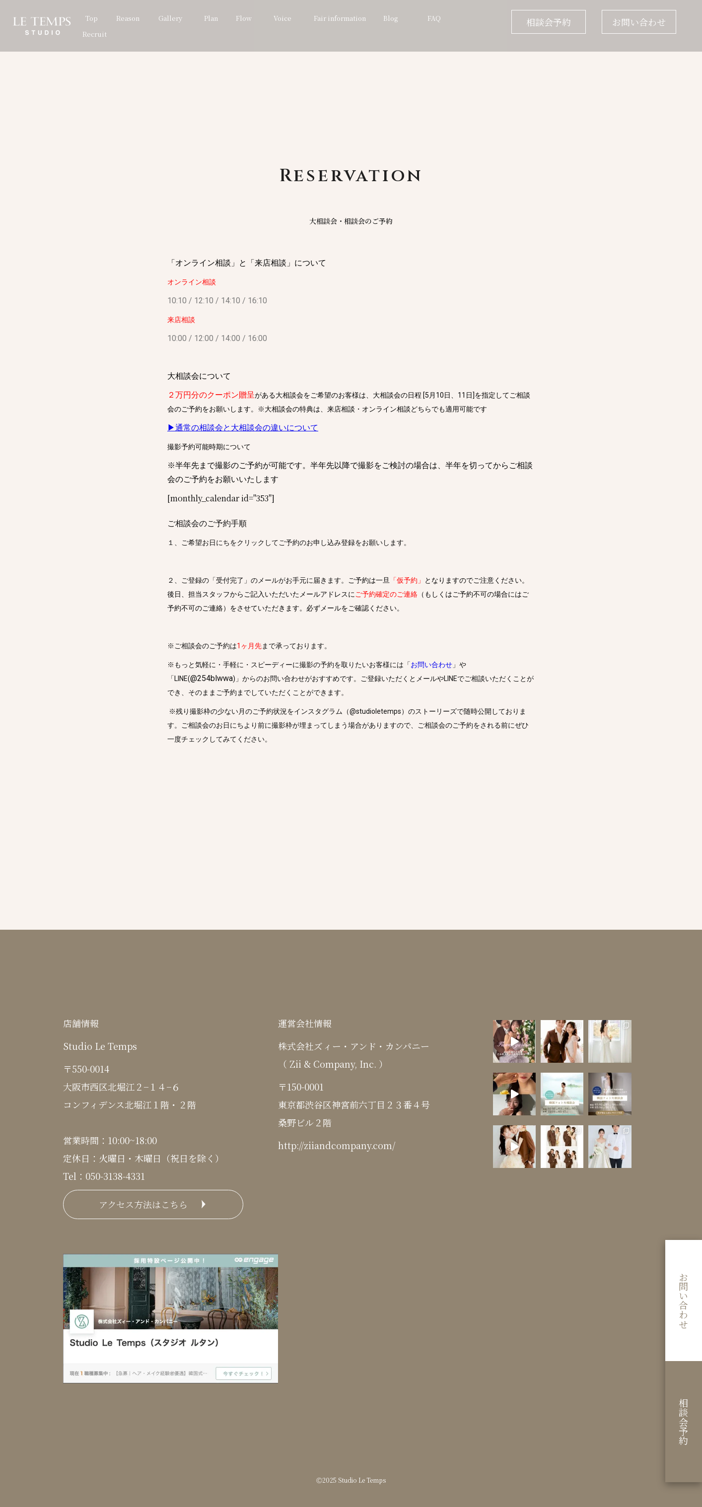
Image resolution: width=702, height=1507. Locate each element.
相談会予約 (548, 21)
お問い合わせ (639, 21)
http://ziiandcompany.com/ (336, 1145)
